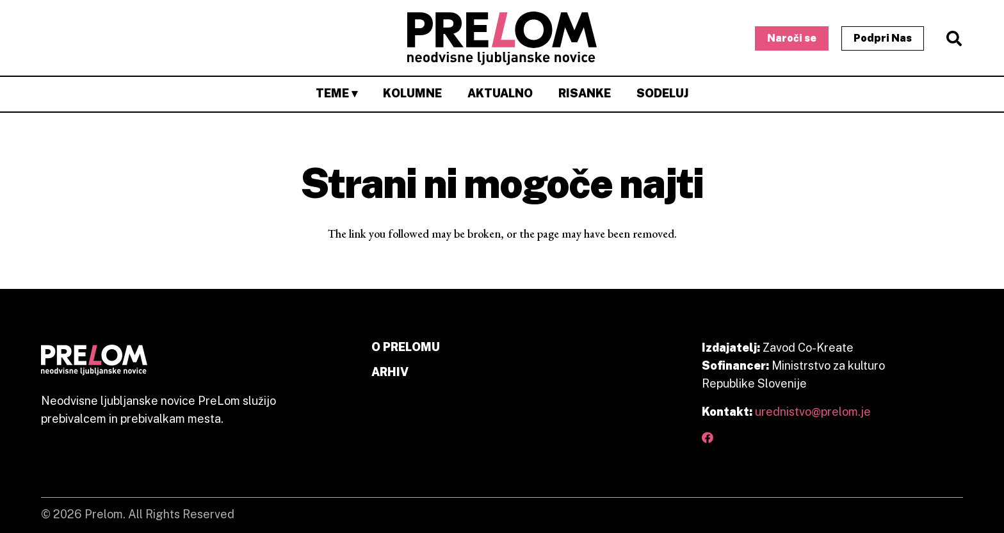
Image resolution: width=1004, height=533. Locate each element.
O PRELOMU (405, 347)
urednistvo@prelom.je (813, 411)
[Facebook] (707, 437)
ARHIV (390, 372)
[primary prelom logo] (502, 39)
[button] (954, 38)
